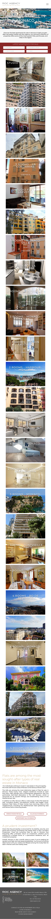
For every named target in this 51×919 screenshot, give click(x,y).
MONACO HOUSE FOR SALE (20, 814)
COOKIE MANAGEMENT (25, 914)
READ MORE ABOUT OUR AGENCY (25, 912)
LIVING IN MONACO (25, 910)
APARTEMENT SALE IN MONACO (32, 818)
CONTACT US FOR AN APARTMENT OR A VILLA (25, 908)
